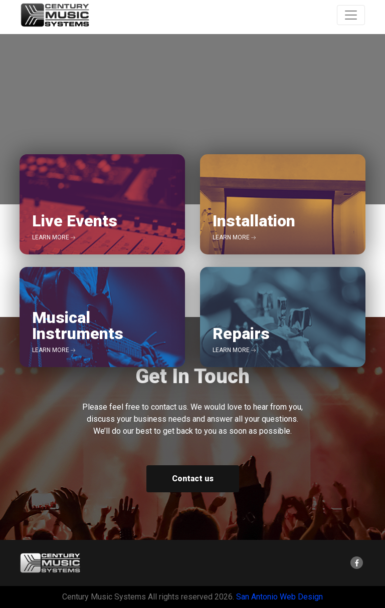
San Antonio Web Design (279, 596)
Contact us (193, 478)
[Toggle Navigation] (351, 15)
